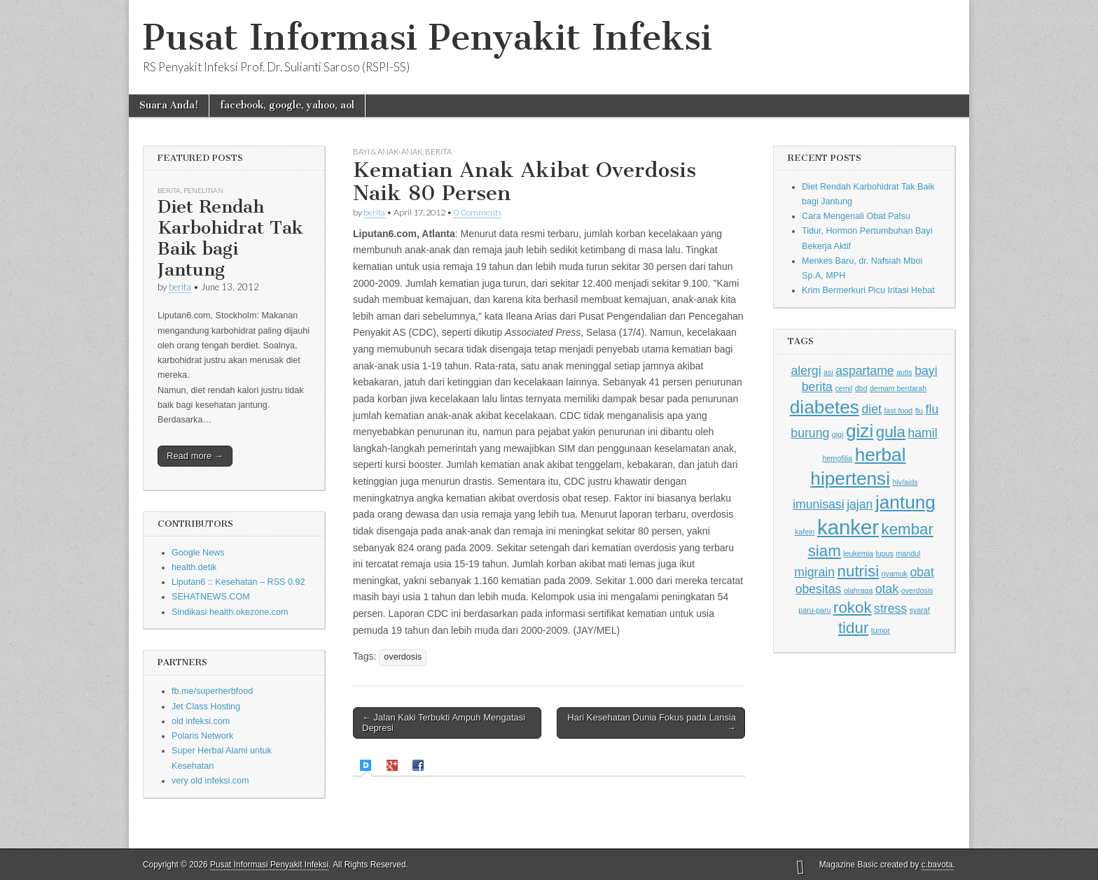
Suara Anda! (168, 105)
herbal (880, 454)
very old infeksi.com (210, 781)
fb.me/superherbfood (212, 691)
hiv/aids (905, 482)
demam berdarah (898, 388)
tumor (880, 630)
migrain (814, 572)
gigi (838, 434)
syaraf (920, 610)
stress (890, 609)
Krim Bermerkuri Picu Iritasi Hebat (868, 290)
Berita (169, 190)
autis (904, 372)
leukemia (858, 553)
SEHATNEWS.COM (211, 597)
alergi (806, 371)
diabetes (824, 407)
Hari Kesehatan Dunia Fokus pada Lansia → (651, 723)
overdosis (403, 657)
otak (886, 589)
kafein (804, 531)
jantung (905, 502)
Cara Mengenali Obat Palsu (856, 216)
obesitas (818, 589)
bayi (926, 371)
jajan (860, 504)
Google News (198, 553)
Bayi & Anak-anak (387, 151)
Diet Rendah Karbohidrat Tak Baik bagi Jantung (230, 238)
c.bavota (937, 865)
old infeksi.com (201, 721)
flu (919, 410)
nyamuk (895, 573)
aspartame (864, 371)
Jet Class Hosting (206, 706)
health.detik (194, 567)
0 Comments (477, 212)
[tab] (367, 765)
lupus (884, 553)
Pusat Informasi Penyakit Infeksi (427, 37)
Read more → (195, 455)
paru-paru (814, 610)
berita (180, 286)
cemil (843, 388)
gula (890, 432)
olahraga (858, 590)
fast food (898, 410)
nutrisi (859, 571)
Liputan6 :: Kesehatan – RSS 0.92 (238, 582)
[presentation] (367, 765)
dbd (861, 388)
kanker (848, 527)
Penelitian (203, 190)
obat (921, 572)
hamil (922, 433)
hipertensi (850, 478)
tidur (853, 628)
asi (828, 372)
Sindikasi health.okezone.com (230, 612)
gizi (859, 430)
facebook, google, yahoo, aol (287, 105)
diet (871, 409)
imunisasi (819, 504)
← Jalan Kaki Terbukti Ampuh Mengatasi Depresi (443, 723)
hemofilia (837, 458)
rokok (852, 607)
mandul (908, 553)
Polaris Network (202, 736)
